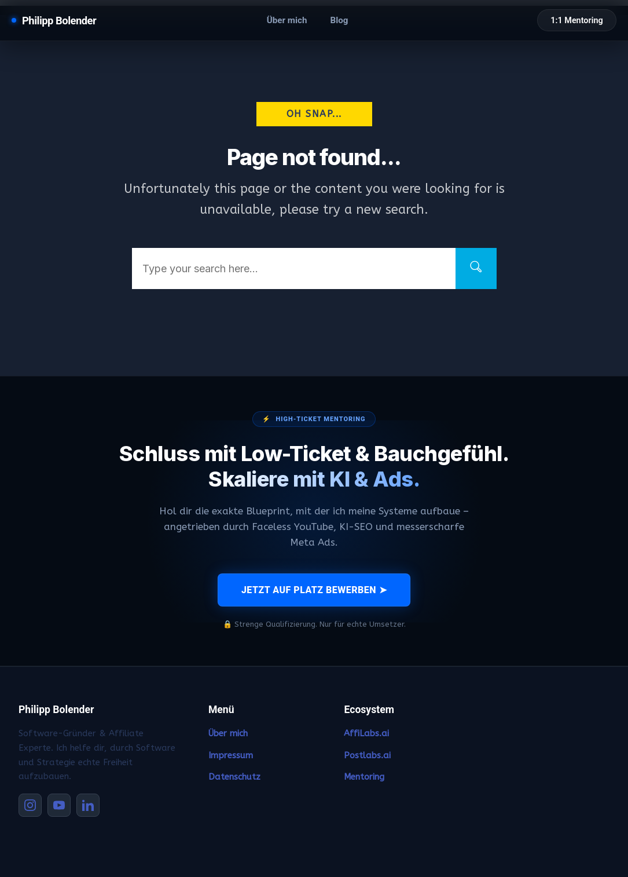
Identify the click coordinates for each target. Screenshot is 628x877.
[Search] (476, 268)
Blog (339, 20)
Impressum (230, 755)
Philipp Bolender (59, 20)
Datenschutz (234, 777)
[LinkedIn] (88, 805)
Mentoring (364, 777)
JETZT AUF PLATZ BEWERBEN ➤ (314, 589)
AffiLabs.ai (366, 733)
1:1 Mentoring (576, 20)
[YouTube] (59, 805)
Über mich (287, 20)
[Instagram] (30, 805)
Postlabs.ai (367, 755)
